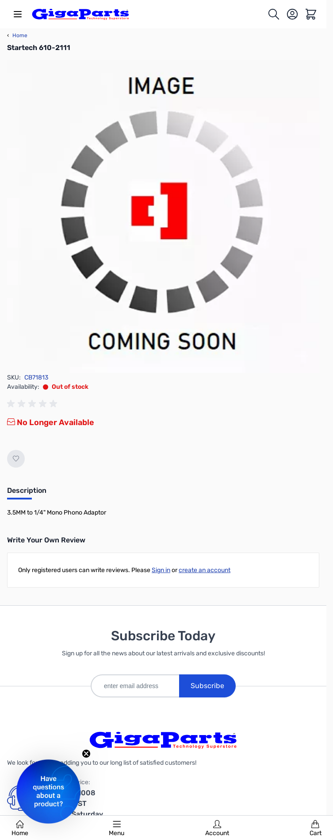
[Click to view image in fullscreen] (163, 216)
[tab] (26, 493)
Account (217, 828)
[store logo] (80, 14)
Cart (316, 828)
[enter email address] (135, 685)
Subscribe (207, 685)
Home (19, 828)
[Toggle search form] (273, 14)
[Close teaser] (86, 753)
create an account (204, 570)
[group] (33, 404)
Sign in (161, 570)
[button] (48, 791)
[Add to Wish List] (16, 459)
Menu (116, 828)
